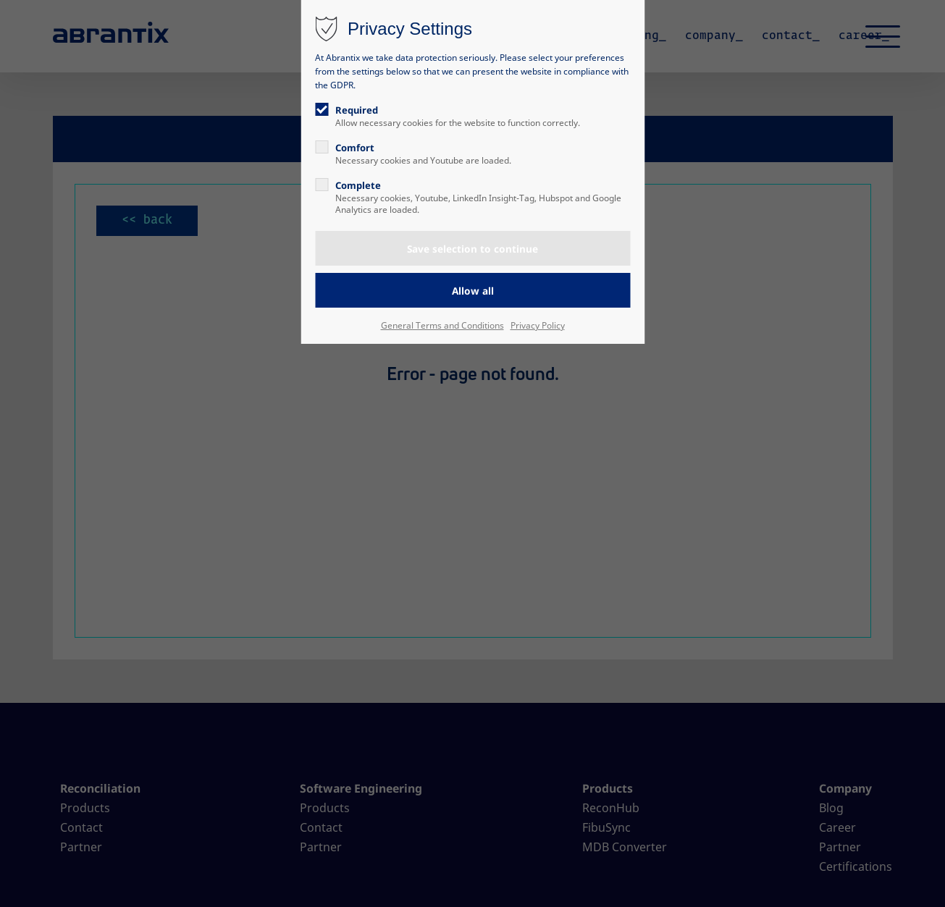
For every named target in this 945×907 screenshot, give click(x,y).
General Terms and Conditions (442, 325)
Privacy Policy (538, 325)
